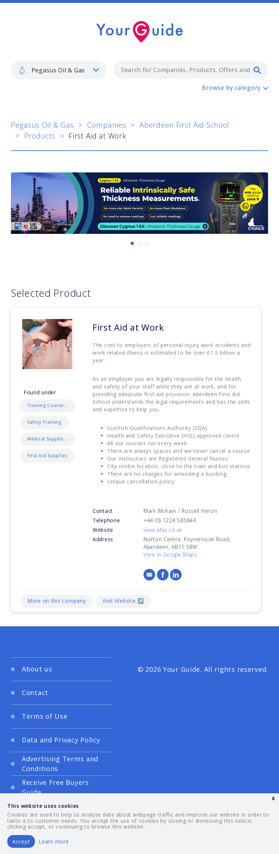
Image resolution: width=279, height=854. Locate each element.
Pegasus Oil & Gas (42, 125)
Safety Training (44, 422)
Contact (35, 692)
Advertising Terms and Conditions (60, 763)
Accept (21, 841)
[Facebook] (163, 574)
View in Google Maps (170, 554)
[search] (257, 70)
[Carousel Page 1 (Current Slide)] (132, 243)
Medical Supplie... (47, 439)
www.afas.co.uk (162, 529)
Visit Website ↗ (123, 600)
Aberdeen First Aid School (184, 125)
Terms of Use (45, 716)
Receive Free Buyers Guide (55, 787)
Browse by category (231, 88)
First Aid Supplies (47, 455)
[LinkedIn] (176, 574)
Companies (106, 125)
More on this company (56, 600)
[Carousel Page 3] (147, 243)
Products (40, 136)
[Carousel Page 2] (139, 243)
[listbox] (58, 70)
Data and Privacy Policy (61, 739)
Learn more (54, 841)
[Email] (149, 574)
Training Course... (47, 405)
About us (37, 669)
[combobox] (191, 70)
